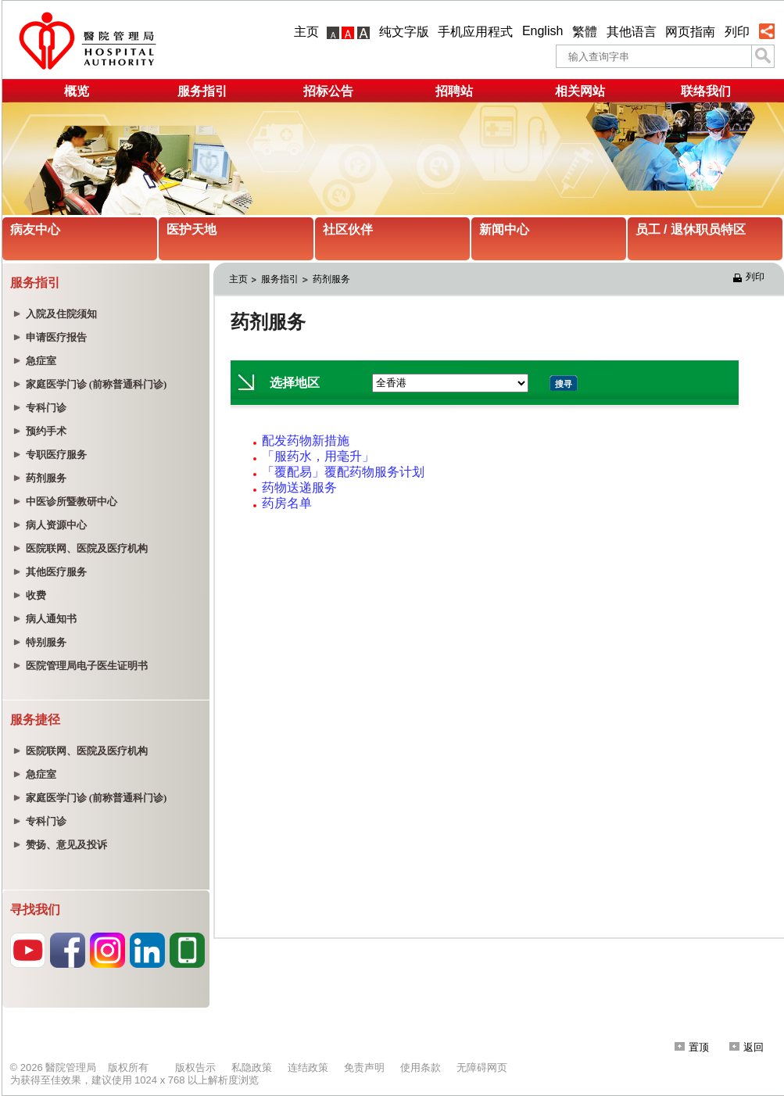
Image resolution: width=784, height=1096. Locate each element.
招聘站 (454, 91)
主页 (306, 31)
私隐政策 (251, 1067)
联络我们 (706, 91)
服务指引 (202, 91)
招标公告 (328, 91)
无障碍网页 (481, 1067)
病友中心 (35, 229)
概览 (76, 91)
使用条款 (420, 1067)
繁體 (584, 31)
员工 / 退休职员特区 (690, 229)
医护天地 (191, 229)
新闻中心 (504, 229)
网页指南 (690, 31)
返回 (746, 1047)
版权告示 (195, 1067)
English (542, 31)
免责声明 (364, 1067)
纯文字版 (404, 31)
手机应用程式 (475, 31)
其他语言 (632, 31)
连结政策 (308, 1067)
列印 (737, 31)
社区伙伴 (348, 229)
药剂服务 (331, 279)
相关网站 (580, 91)
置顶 (692, 1047)
